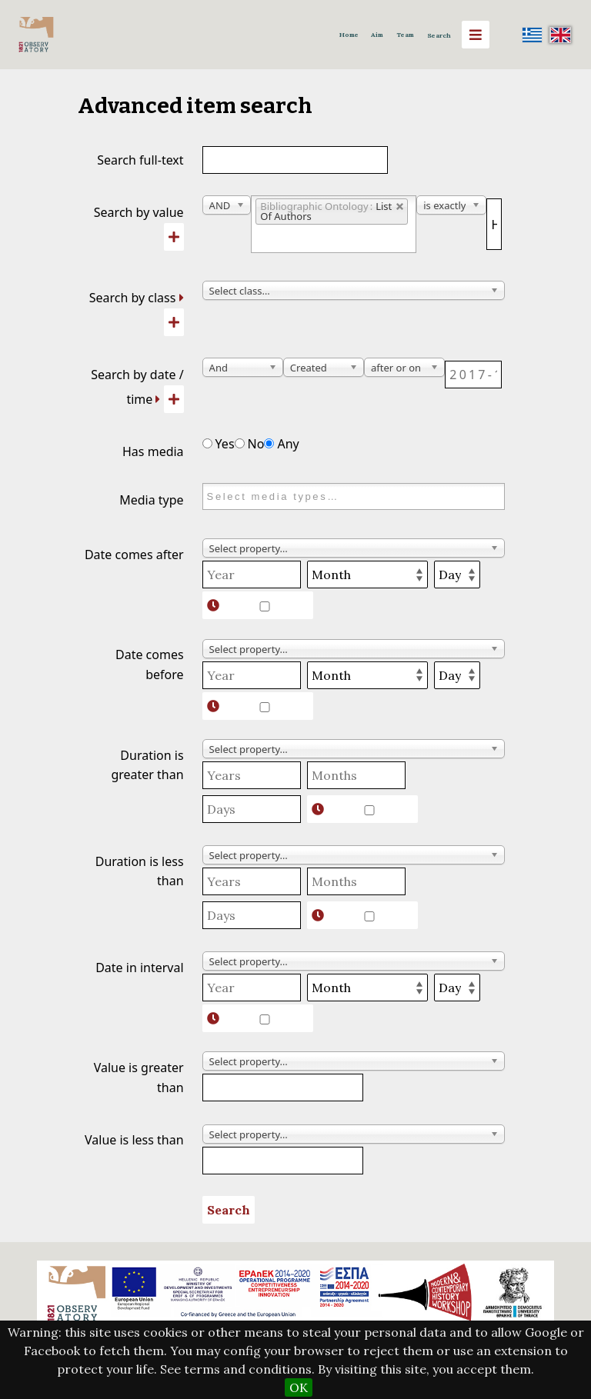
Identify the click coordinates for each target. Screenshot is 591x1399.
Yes (218, 443)
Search (439, 35)
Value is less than (134, 1139)
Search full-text (140, 160)
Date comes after (134, 554)
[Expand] (181, 297)
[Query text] (493, 224)
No (250, 443)
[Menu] (475, 34)
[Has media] (207, 443)
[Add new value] (174, 237)
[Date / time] (473, 374)
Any (281, 443)
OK (298, 1387)
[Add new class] (174, 322)
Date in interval (139, 967)
